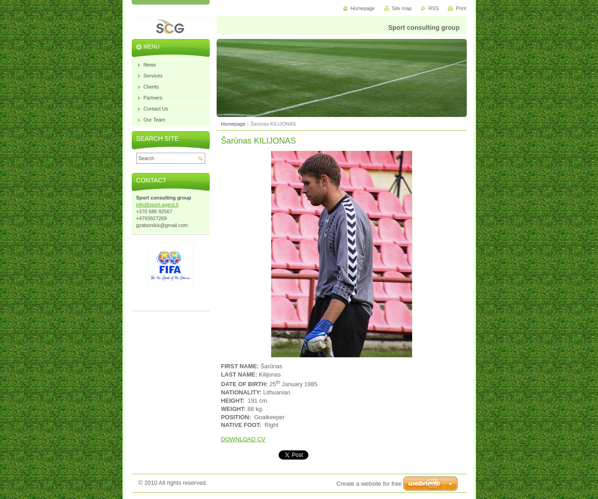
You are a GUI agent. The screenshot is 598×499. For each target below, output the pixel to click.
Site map (402, 8)
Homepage (233, 124)
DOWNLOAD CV (243, 439)
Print (461, 8)
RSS (434, 8)
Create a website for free (369, 483)
